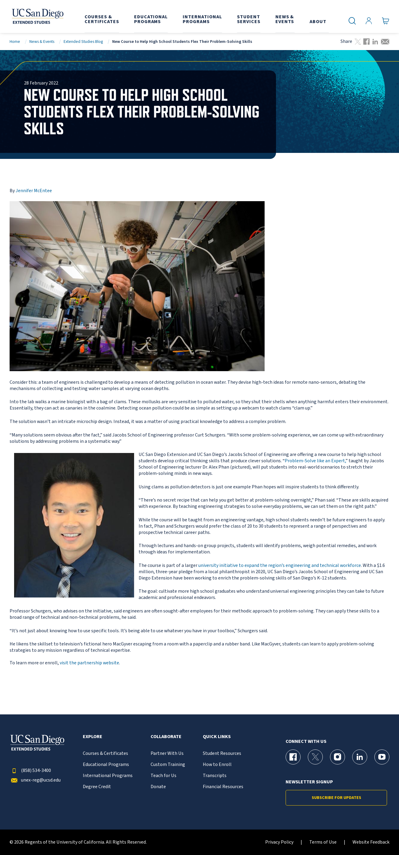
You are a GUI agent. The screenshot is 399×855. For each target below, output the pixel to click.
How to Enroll (217, 764)
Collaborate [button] (166, 737)
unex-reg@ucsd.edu (35, 780)
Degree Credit (97, 787)
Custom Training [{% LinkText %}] (168, 764)
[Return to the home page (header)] (37, 16)
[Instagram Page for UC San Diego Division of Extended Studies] (337, 756)
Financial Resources (223, 787)
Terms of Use (323, 842)
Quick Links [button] (217, 737)
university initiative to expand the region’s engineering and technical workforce (279, 565)
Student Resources (222, 753)
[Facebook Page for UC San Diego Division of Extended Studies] (293, 756)
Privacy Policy (279, 842)
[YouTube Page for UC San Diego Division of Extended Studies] (381, 756)
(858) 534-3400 (30, 770)
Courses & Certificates (105, 753)
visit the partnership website (89, 663)
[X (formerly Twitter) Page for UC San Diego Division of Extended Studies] (315, 756)
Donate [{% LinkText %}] (158, 787)
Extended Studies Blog (83, 41)
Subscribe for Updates (336, 798)
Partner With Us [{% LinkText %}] (167, 753)
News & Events (41, 41)
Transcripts (214, 776)
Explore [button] (92, 737)
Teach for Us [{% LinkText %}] (163, 776)
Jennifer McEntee (34, 190)
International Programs (108, 776)
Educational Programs (106, 764)
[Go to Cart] (385, 21)
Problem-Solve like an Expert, (315, 460)
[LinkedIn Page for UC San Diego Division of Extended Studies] (359, 756)
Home (15, 41)
